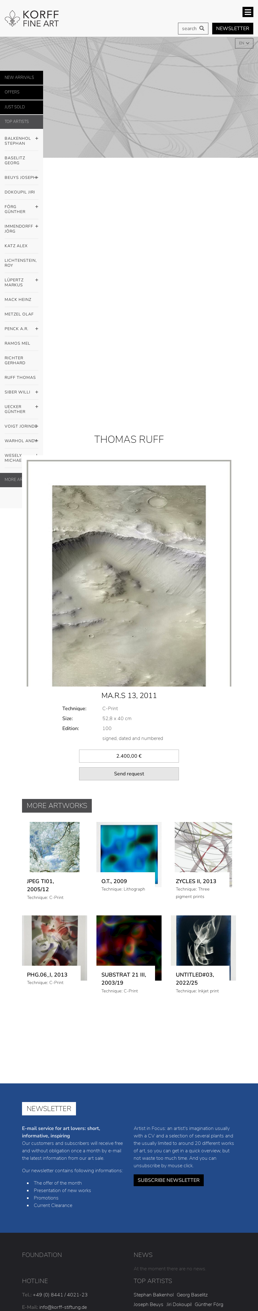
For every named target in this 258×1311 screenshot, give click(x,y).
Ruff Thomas (20, 377)
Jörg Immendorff (151, 1228)
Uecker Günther (21, 408)
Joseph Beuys (148, 1219)
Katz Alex (16, 246)
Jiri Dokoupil (179, 1219)
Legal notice (151, 1303)
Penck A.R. (21, 329)
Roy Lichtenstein (213, 1228)
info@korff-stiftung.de (63, 1221)
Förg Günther (21, 208)
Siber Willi (21, 392)
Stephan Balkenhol (154, 1209)
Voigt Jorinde (21, 426)
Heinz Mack (182, 1237)
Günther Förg (209, 1219)
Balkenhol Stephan (21, 139)
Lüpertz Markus (21, 281)
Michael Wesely (212, 1266)
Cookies (225, 1303)
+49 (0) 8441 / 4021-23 (60, 1209)
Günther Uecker (205, 1256)
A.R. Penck (145, 1247)
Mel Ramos (172, 1247)
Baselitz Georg (15, 160)
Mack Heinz (18, 299)
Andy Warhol (178, 1266)
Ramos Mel (17, 343)
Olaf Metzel (210, 1237)
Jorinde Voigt (147, 1266)
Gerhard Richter (203, 1247)
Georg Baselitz (192, 1209)
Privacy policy (190, 1303)
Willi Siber (175, 1256)
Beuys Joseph (21, 178)
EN (242, 43)
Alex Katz (182, 1228)
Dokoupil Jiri (20, 192)
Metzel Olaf (19, 314)
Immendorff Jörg (21, 227)
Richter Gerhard (15, 360)
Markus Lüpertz (150, 1237)
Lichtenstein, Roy (21, 263)
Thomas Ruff (148, 1256)
